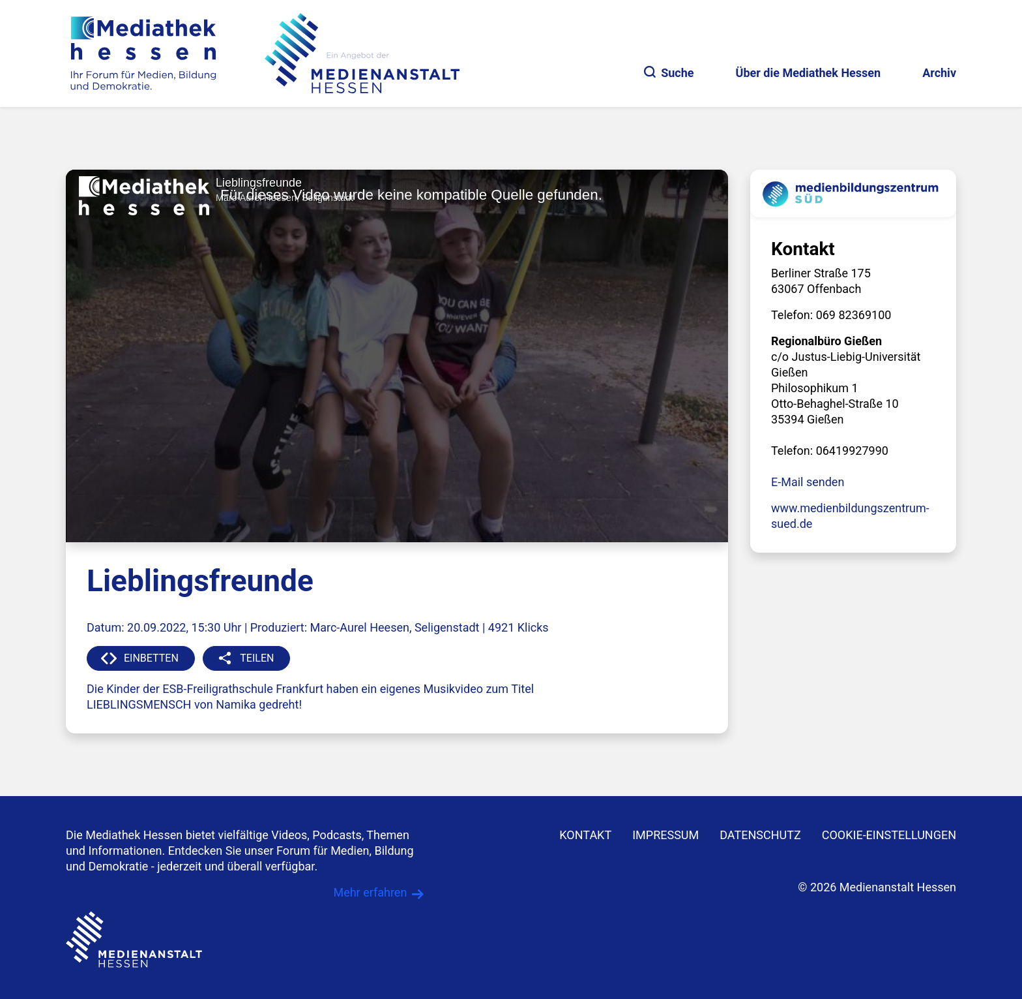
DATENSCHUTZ (760, 835)
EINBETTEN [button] (151, 658)
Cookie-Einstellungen (889, 835)
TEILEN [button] (257, 658)
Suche (669, 73)
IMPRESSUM (665, 835)
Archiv (939, 73)
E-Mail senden (807, 482)
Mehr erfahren (370, 892)
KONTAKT (585, 835)
